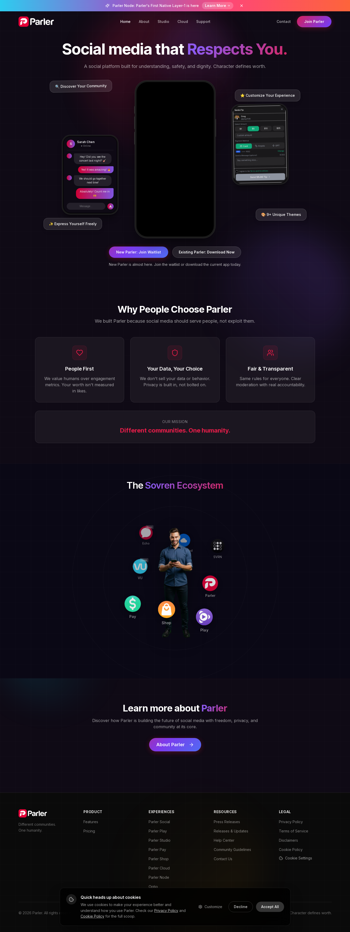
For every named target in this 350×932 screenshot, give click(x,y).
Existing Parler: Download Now (207, 252)
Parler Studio (159, 840)
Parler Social (159, 822)
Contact (284, 21)
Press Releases (227, 822)
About (144, 21)
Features (90, 822)
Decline (240, 906)
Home (125, 21)
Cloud (182, 21)
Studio (163, 21)
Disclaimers (288, 840)
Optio (153, 886)
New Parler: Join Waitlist (138, 252)
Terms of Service (293, 831)
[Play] (246, 652)
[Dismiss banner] (241, 6)
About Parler (175, 744)
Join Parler (314, 21)
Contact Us (223, 859)
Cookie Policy (291, 849)
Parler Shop (159, 859)
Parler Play (158, 831)
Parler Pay (157, 849)
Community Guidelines (232, 849)
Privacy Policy (291, 822)
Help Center (224, 840)
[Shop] (173, 650)
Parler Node (159, 877)
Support (203, 21)
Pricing (89, 831)
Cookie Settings (295, 858)
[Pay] (100, 650)
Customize (210, 906)
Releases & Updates (231, 831)
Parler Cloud (159, 868)
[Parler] (247, 580)
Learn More (217, 5)
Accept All (270, 906)
